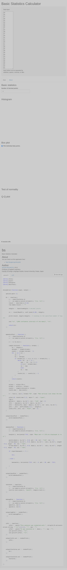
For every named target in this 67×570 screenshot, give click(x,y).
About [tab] (11, 80)
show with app (58, 274)
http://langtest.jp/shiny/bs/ (13, 262)
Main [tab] (4, 80)
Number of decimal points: (9, 88)
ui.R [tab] (13, 275)
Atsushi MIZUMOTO (8, 267)
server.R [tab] (5, 275)
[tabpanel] (33, 163)
